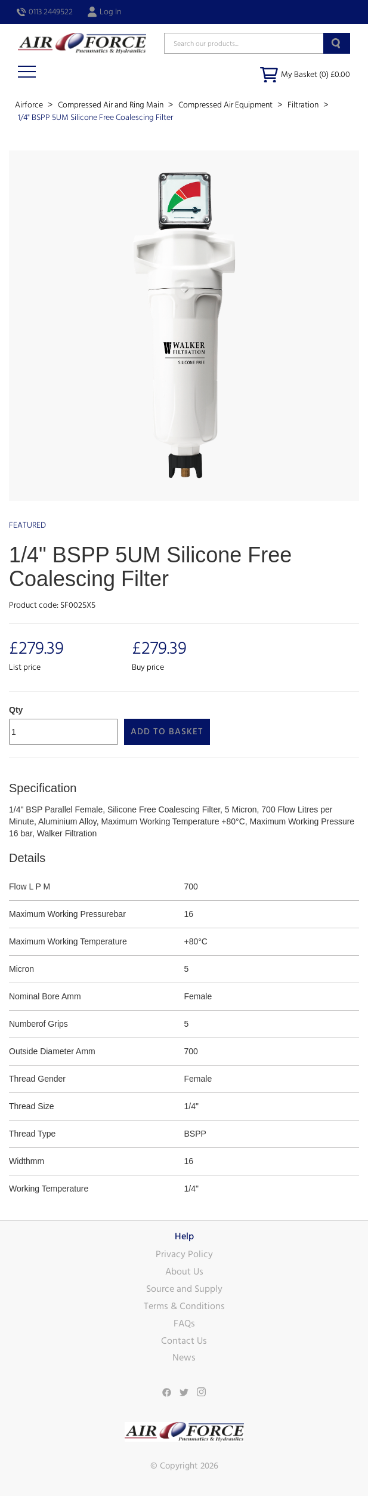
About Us (184, 1271)
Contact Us (184, 1341)
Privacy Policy (184, 1254)
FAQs (184, 1323)
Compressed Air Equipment (226, 105)
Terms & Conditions (184, 1306)
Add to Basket (167, 731)
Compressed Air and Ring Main (111, 105)
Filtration (303, 105)
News (184, 1357)
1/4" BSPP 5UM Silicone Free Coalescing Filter (95, 117)
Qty (16, 710)
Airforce (30, 105)
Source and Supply (184, 1289)
